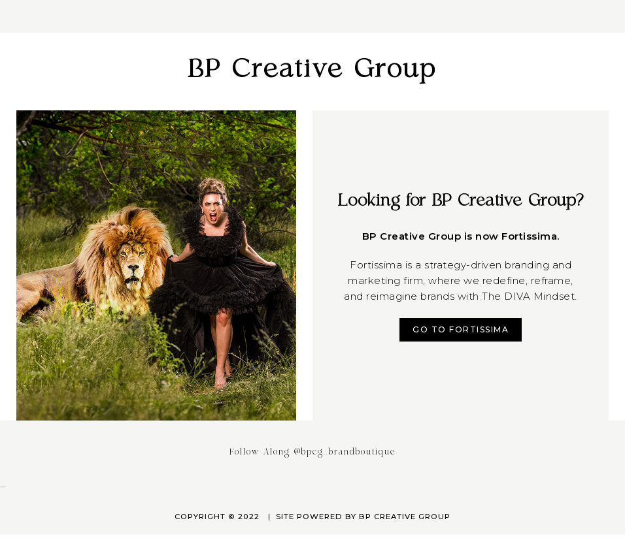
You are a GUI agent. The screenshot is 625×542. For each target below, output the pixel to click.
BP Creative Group (312, 69)
